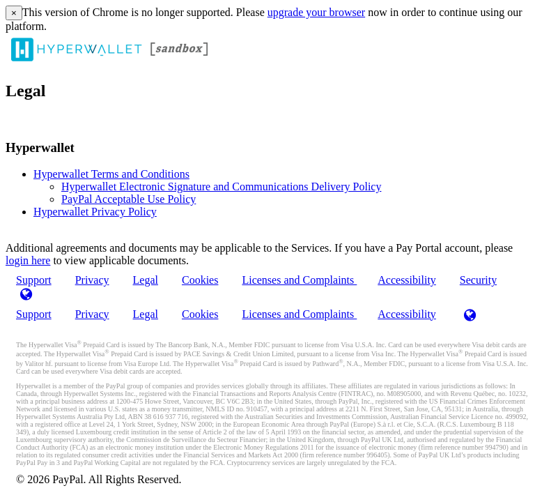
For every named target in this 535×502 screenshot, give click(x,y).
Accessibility (407, 280)
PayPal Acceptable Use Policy (128, 199)
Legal (145, 280)
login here (28, 260)
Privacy (92, 280)
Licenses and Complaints (299, 280)
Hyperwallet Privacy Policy (95, 212)
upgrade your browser (316, 12)
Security (478, 280)
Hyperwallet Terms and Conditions (111, 174)
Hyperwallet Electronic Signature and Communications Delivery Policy (221, 186)
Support (34, 314)
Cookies (200, 280)
